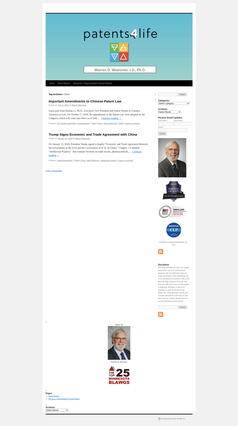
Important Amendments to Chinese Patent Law (85, 101)
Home (52, 83)
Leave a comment (132, 123)
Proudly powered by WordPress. (173, 419)
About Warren (64, 83)
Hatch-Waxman (92, 160)
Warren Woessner (79, 105)
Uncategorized (83, 123)
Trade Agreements (64, 160)
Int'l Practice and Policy (66, 123)
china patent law (110, 123)
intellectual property (108, 160)
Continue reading (111, 118)
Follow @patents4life (54, 171)
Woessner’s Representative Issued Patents (92, 83)
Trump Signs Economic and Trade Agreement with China (93, 134)
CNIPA (120, 123)
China (100, 123)
